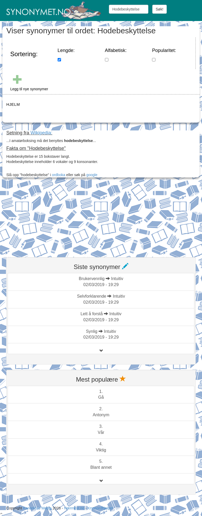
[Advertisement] (45, 218)
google (91, 175)
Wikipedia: (41, 132)
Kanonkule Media (38, 508)
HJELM (13, 104)
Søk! (159, 9)
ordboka (58, 175)
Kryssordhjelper (100, 508)
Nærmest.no (74, 508)
